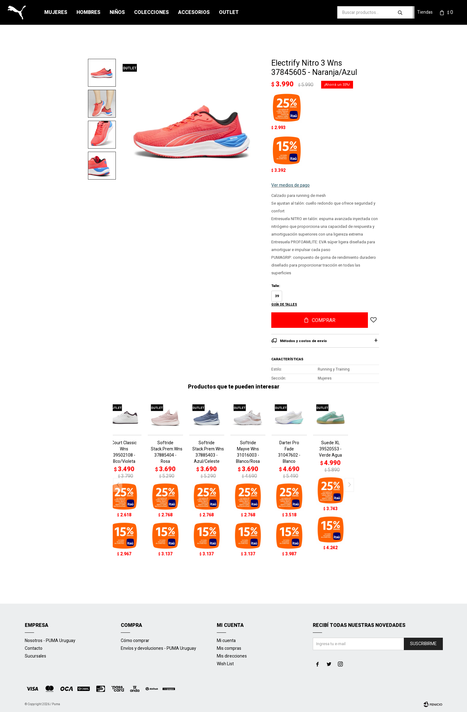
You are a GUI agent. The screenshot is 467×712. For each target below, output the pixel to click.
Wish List (225, 664)
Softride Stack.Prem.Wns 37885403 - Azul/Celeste (206, 452)
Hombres (88, 12)
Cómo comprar (135, 640)
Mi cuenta (226, 640)
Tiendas (425, 12)
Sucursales (35, 656)
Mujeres (55, 12)
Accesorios (194, 12)
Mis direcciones (232, 656)
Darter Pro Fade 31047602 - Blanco (289, 452)
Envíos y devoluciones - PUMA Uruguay (158, 648)
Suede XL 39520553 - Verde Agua (330, 449)
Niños (117, 12)
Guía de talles (284, 304)
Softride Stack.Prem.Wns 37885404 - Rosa (165, 452)
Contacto (33, 648)
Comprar (323, 320)
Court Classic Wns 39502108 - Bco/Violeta (124, 452)
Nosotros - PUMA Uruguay (50, 640)
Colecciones (151, 12)
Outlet (229, 12)
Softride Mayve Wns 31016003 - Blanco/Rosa (248, 452)
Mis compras (229, 648)
